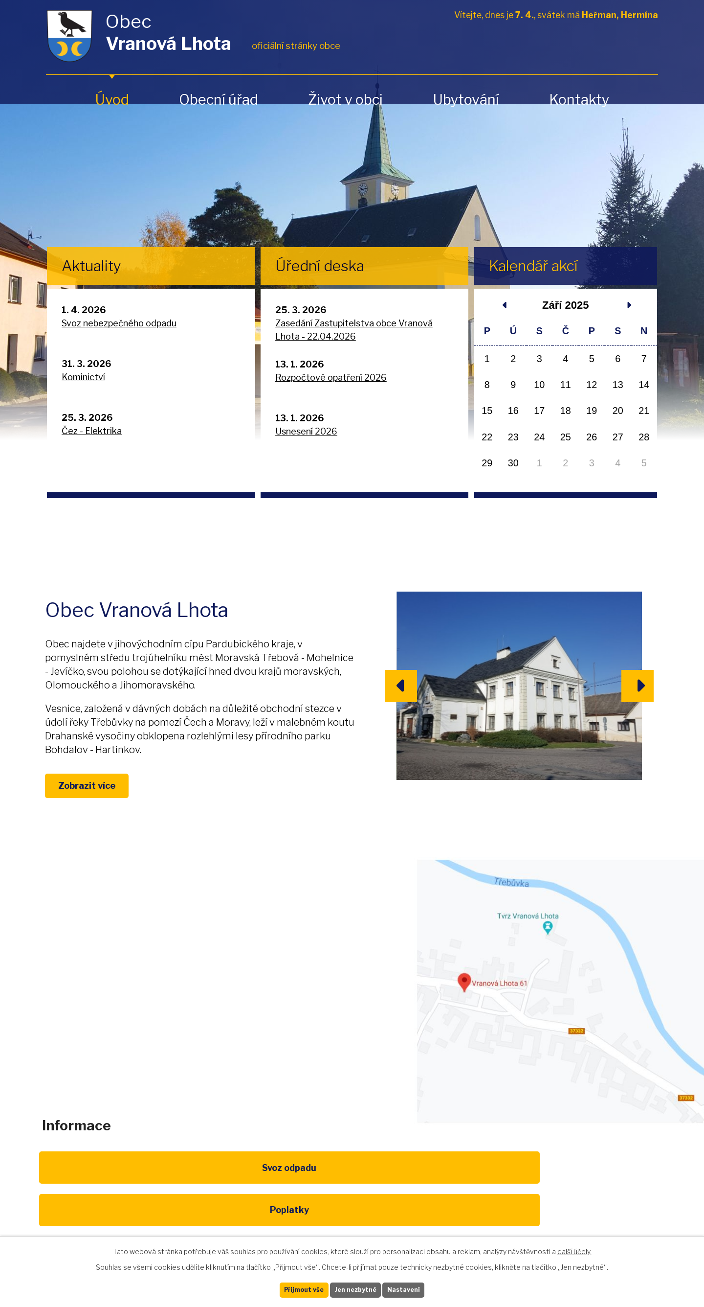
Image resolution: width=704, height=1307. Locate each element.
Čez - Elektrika (92, 431)
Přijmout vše (289, 1288)
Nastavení (419, 1288)
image (519, 686)
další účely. (574, 1248)
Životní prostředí (352, 1210)
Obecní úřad (218, 99)
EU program (262, 1205)
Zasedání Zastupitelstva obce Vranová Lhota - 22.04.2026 (354, 330)
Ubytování (466, 99)
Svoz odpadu (82, 1205)
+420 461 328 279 (224, 1007)
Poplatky (172, 1205)
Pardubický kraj (622, 1205)
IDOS (532, 1205)
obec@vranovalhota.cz (348, 1007)
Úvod (112, 99)
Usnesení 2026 (306, 431)
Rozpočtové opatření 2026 (331, 377)
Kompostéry (442, 1205)
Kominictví (83, 377)
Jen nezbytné (356, 1288)
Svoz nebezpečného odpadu (119, 323)
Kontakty (579, 99)
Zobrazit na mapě (559, 1015)
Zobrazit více (103, 800)
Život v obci (345, 99)
